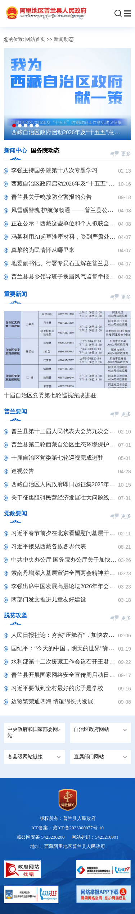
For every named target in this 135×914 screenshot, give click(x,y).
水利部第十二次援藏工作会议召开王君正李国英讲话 (64, 661)
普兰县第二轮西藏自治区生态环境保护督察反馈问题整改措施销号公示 (64, 444)
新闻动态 (64, 39)
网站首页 (35, 39)
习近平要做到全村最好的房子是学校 (57, 688)
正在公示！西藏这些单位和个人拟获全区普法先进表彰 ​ (64, 223)
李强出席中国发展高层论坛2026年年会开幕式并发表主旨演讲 (64, 586)
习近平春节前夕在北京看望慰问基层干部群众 (64, 533)
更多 (126, 153)
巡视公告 (22, 471)
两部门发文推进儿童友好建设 (48, 599)
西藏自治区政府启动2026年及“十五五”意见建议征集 (65, 132)
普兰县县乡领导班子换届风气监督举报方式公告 (64, 276)
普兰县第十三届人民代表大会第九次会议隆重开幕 (64, 431)
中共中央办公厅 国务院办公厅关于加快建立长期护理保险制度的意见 (64, 560)
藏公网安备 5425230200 (44, 837)
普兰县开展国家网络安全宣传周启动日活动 (64, 675)
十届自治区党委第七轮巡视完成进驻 (50, 395)
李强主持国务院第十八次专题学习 (54, 170)
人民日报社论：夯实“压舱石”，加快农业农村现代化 (64, 635)
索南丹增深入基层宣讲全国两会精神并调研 (64, 573)
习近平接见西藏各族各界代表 (48, 546)
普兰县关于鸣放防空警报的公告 (51, 197)
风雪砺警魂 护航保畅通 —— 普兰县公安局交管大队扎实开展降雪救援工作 (64, 210)
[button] (14, 125)
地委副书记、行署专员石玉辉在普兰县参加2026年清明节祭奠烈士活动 (64, 263)
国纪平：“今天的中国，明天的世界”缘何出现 (64, 648)
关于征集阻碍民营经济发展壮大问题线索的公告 (64, 498)
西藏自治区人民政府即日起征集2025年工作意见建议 (64, 484)
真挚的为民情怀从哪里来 (43, 250)
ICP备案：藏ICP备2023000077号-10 (67, 827)
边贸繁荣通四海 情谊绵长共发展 (52, 701)
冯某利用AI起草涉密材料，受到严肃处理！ (64, 237)
